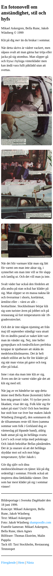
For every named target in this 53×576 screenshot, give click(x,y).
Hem (21, 562)
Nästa (30, 562)
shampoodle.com (40, 522)
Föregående (8, 562)
